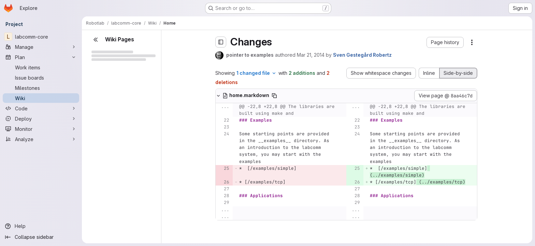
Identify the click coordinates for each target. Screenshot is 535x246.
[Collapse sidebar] (41, 237)
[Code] (41, 108)
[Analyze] (41, 139)
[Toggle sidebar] (220, 42)
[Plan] (41, 57)
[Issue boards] (41, 77)
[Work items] (41, 67)
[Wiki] (41, 98)
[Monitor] (41, 129)
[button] (445, 42)
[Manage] (41, 47)
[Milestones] (41, 88)
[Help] (41, 226)
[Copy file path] (274, 96)
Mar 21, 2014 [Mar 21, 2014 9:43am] (310, 55)
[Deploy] (41, 118)
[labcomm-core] (41, 36)
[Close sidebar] (95, 39)
